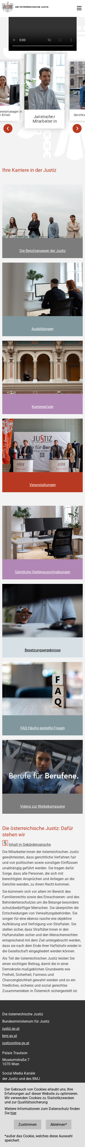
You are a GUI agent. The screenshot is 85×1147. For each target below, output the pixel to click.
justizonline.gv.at (15, 1043)
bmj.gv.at (9, 1036)
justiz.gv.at (10, 1028)
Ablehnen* (58, 1124)
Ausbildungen (42, 329)
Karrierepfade (42, 407)
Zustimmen (27, 1124)
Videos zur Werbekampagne (42, 806)
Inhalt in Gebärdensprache (30, 844)
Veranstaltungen (42, 485)
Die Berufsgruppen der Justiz (42, 251)
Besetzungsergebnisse (43, 650)
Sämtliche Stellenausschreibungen (42, 572)
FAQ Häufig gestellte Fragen (42, 728)
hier (13, 1113)
